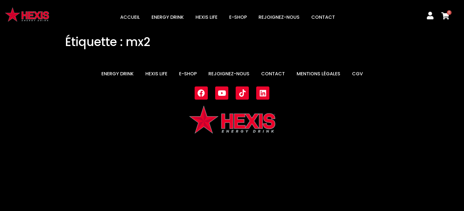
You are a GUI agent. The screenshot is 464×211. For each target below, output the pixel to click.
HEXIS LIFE (206, 17)
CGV (357, 73)
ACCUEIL (130, 17)
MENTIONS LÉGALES (318, 73)
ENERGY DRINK (168, 17)
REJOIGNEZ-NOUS (279, 17)
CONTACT (323, 17)
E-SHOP (238, 17)
